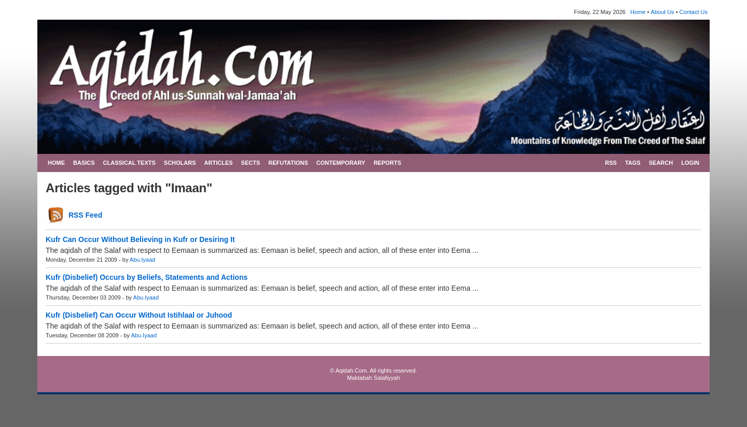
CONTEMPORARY (340, 163)
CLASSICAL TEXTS (129, 163)
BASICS (84, 163)
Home (637, 12)
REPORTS (387, 163)
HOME (56, 163)
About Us (662, 12)
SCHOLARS (180, 163)
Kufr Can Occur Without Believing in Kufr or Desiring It (140, 239)
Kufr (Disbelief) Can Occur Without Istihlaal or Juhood (139, 315)
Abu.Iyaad (143, 260)
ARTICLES (218, 163)
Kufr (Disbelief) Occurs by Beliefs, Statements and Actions (146, 277)
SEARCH (661, 163)
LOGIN (690, 163)
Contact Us (694, 12)
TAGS (633, 163)
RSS (611, 163)
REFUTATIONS (288, 163)
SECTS (250, 163)
